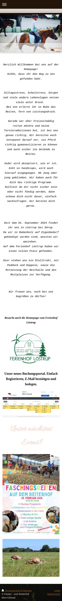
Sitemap (27, 590)
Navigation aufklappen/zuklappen (31, 4)
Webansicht (53, 594)
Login (57, 590)
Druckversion (11, 590)
